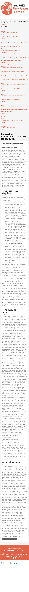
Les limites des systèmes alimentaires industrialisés (14, 57)
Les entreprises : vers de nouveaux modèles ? (12, 120)
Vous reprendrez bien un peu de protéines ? (11, 88)
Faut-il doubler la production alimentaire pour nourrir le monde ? (14, 80)
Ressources (6, 21)
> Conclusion (4, 129)
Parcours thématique (12, 21)
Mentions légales (16, 548)
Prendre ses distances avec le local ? (10, 103)
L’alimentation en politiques (8, 127)
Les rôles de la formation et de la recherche (11, 123)
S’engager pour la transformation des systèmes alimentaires (12, 72)
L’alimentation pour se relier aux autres (10, 36)
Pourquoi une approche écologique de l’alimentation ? (14, 64)
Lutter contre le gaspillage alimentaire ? (11, 92)
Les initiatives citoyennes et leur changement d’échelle (12, 116)
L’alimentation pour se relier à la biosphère (11, 40)
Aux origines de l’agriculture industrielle (10, 46)
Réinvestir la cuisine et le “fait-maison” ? (11, 99)
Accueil (2, 21)
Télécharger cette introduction (9, 147)
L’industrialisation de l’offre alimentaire (10, 50)
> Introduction (4, 26)
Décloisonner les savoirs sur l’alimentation (11, 67)
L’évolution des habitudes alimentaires (10, 53)
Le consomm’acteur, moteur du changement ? (12, 106)
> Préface (3, 24)
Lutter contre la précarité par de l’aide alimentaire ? (13, 95)
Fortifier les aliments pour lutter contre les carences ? (14, 84)
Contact (10, 548)
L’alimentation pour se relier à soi (9, 32)
